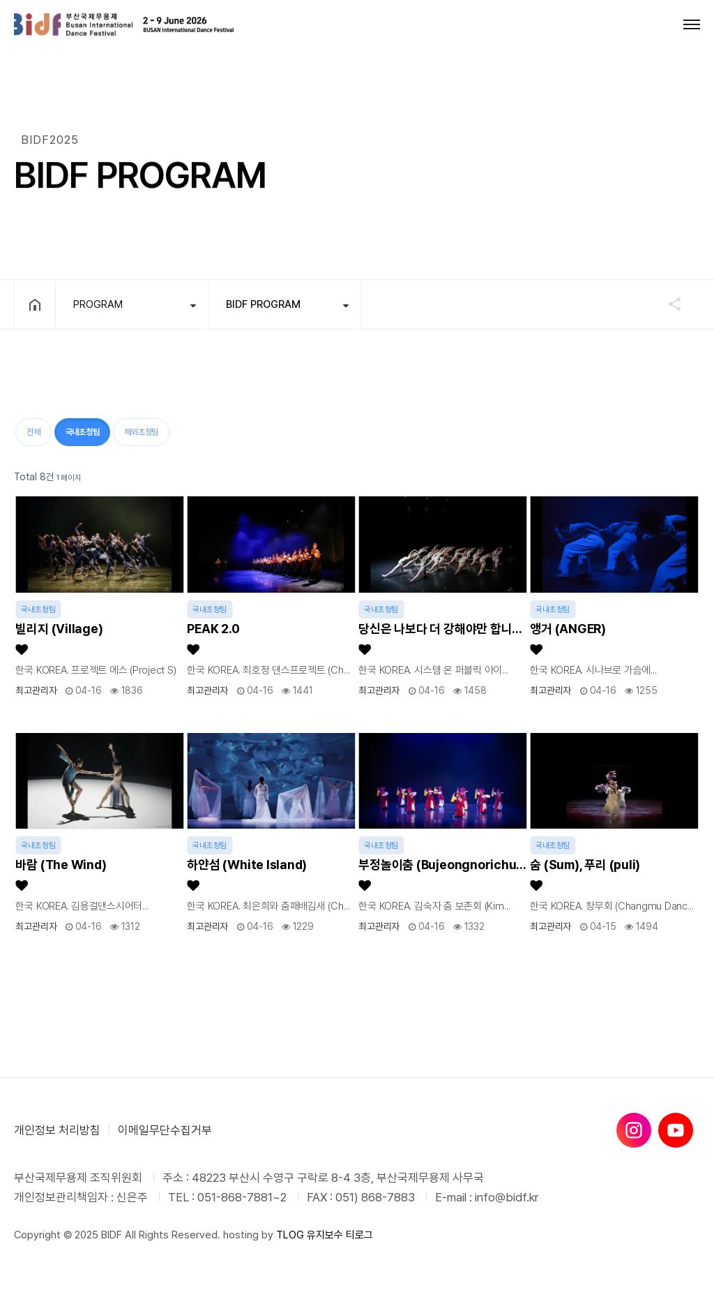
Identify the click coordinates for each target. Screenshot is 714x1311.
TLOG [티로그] (290, 1235)
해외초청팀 (141, 432)
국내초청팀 (77, 427)
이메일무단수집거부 (165, 1130)
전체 (33, 432)
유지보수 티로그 (340, 1235)
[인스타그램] (633, 1130)
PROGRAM (98, 304)
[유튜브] (675, 1130)
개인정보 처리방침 (57, 1130)
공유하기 (668, 304)
